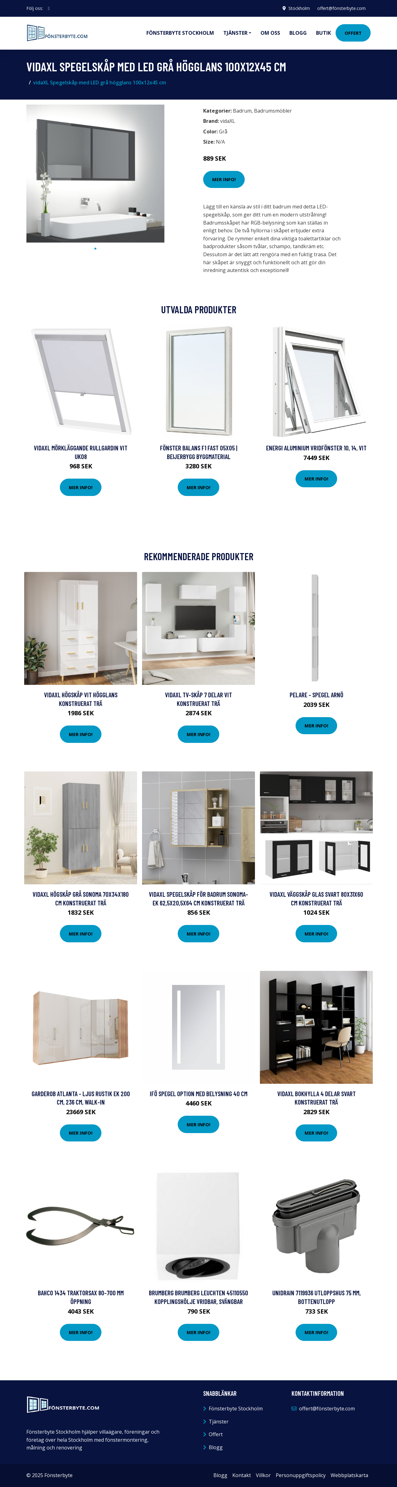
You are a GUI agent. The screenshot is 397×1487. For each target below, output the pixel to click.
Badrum (242, 110)
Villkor (263, 1475)
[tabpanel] (95, 174)
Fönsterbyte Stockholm (180, 32)
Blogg (298, 32)
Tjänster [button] (235, 32)
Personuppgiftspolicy (301, 1475)
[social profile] (49, 8)
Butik (323, 32)
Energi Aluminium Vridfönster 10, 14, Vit (316, 448)
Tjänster (219, 1421)
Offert (353, 33)
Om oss (270, 32)
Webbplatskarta (349, 1475)
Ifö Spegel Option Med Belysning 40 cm (199, 1093)
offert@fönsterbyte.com (341, 8)
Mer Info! (224, 179)
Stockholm (299, 8)
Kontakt (241, 1475)
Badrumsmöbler (273, 110)
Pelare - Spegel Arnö (316, 695)
